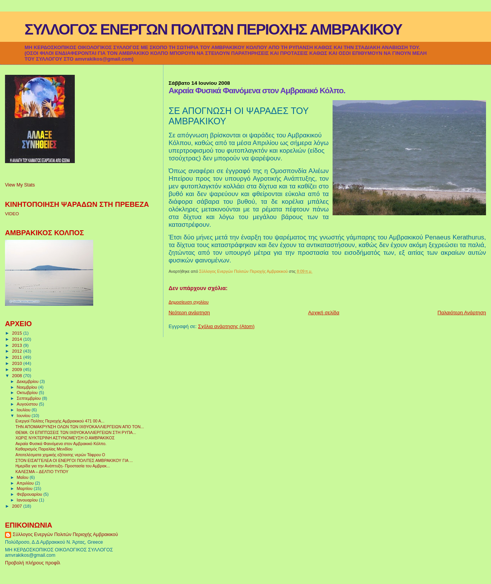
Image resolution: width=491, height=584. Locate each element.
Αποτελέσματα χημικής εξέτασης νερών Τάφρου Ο (60, 454)
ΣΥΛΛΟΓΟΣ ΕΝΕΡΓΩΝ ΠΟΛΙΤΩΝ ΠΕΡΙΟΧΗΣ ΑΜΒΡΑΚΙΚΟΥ (213, 29)
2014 (17, 339)
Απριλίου (26, 483)
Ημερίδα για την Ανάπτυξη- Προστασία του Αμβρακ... (62, 466)
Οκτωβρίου (28, 392)
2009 (17, 369)
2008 (17, 375)
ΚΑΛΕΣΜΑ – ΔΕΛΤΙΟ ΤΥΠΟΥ (41, 471)
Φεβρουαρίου (30, 494)
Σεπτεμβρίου (29, 398)
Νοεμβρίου (27, 387)
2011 (17, 357)
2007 (17, 505)
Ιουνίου (24, 415)
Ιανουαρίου (28, 500)
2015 (17, 332)
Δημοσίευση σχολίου (188, 302)
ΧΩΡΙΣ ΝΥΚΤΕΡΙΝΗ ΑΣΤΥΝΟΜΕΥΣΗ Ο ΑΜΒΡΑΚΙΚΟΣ (65, 438)
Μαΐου (23, 477)
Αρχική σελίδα (323, 312)
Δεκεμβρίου (28, 381)
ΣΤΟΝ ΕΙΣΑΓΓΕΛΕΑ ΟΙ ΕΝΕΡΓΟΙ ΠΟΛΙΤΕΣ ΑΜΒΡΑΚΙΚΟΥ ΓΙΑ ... (74, 460)
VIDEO (12, 213)
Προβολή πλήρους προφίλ (32, 563)
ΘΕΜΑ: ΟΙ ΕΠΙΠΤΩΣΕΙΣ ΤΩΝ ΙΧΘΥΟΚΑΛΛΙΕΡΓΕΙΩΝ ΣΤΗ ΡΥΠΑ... (75, 432)
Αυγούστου (28, 404)
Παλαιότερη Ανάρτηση (462, 312)
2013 (17, 345)
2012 (17, 350)
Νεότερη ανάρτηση (189, 312)
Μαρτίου (25, 488)
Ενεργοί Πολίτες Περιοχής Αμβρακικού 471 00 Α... (59, 421)
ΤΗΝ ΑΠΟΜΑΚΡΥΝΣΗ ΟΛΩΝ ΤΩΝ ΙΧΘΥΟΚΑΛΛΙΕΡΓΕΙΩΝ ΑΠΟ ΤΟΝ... (79, 426)
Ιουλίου (24, 409)
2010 (17, 363)
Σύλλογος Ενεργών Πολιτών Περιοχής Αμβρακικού (65, 534)
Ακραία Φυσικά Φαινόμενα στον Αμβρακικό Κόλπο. (60, 443)
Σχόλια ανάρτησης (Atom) (226, 326)
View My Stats (20, 185)
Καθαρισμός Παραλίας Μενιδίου (43, 449)
